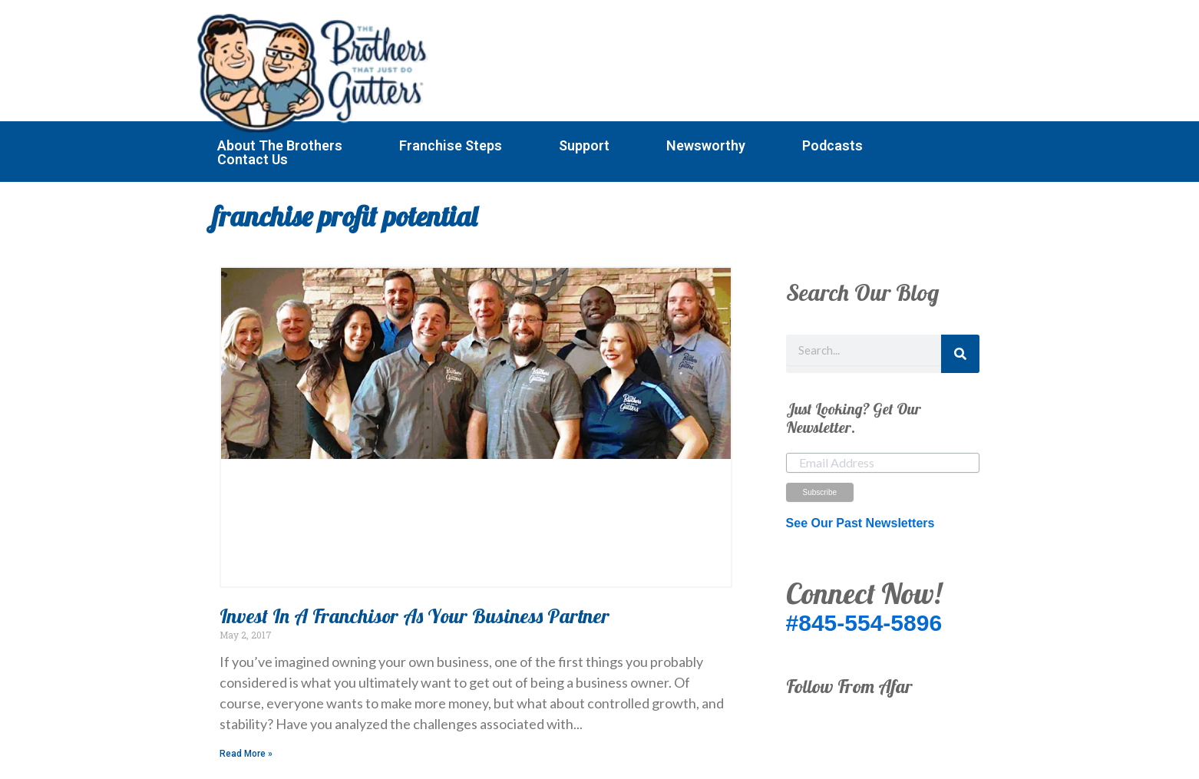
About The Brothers (279, 146)
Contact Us (252, 160)
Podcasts (832, 146)
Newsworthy (705, 146)
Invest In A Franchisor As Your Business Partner (414, 616)
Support (584, 146)
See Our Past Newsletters (860, 523)
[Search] (960, 354)
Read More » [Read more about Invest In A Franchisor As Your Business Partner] (246, 753)
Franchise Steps (450, 146)
